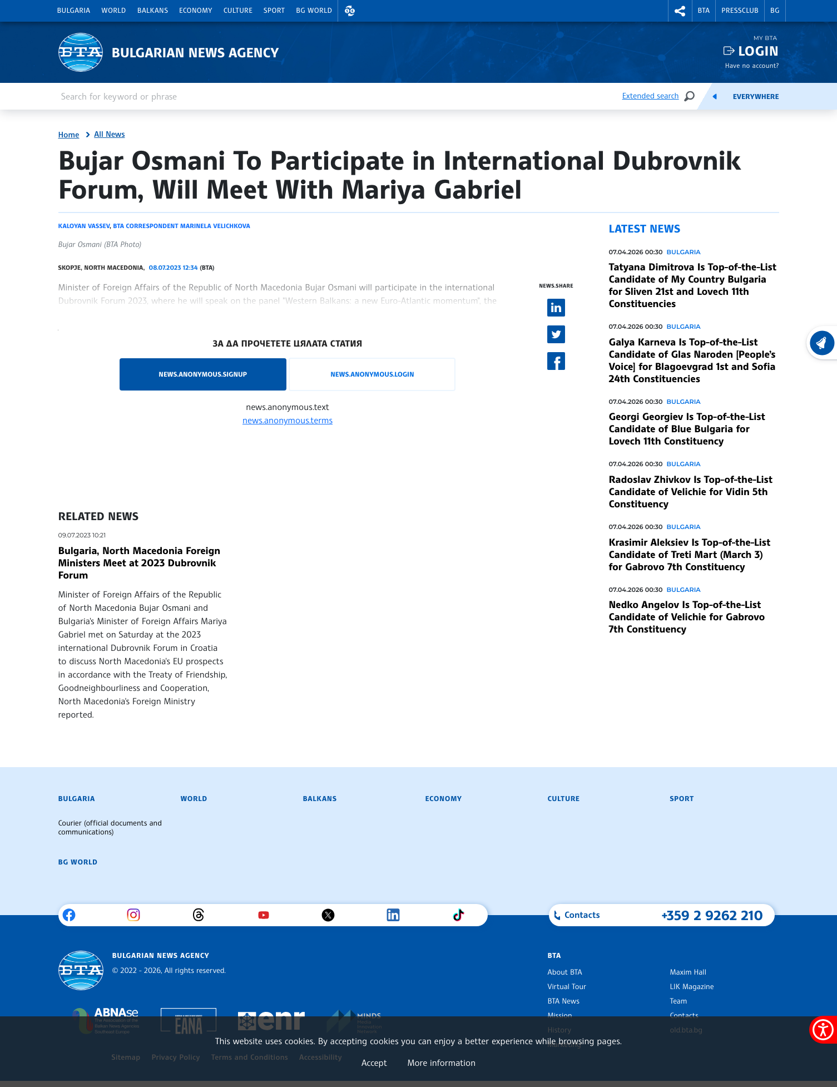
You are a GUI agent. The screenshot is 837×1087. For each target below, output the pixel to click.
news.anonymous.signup (203, 374)
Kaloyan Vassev (84, 226)
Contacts (684, 1015)
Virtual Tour (567, 986)
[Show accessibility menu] (823, 1030)
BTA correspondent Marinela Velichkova (181, 226)
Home (69, 135)
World (113, 10)
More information (441, 1062)
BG (775, 10)
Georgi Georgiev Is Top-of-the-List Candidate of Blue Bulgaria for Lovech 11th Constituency (687, 429)
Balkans (152, 10)
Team (678, 1001)
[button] (349, 11)
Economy (195, 10)
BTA (704, 10)
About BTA (565, 972)
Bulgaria (74, 10)
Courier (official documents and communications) (110, 828)
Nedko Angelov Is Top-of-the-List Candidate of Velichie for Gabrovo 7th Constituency (687, 617)
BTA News (564, 1001)
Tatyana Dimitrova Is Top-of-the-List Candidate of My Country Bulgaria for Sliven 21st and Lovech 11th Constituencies (692, 285)
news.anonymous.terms (287, 420)
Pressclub (740, 10)
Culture (238, 10)
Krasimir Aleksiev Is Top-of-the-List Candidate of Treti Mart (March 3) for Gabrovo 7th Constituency (690, 554)
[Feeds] (714, 96)
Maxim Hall (688, 972)
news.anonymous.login (372, 374)
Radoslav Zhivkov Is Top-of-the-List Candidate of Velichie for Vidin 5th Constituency (690, 491)
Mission (560, 1015)
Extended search (650, 96)
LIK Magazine (692, 986)
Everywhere (756, 96)
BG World (314, 10)
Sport (274, 10)
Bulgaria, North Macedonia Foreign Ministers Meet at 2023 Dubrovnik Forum (139, 563)
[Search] (689, 96)
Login (758, 51)
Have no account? (752, 65)
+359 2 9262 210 (713, 915)
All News (109, 134)
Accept (374, 1062)
